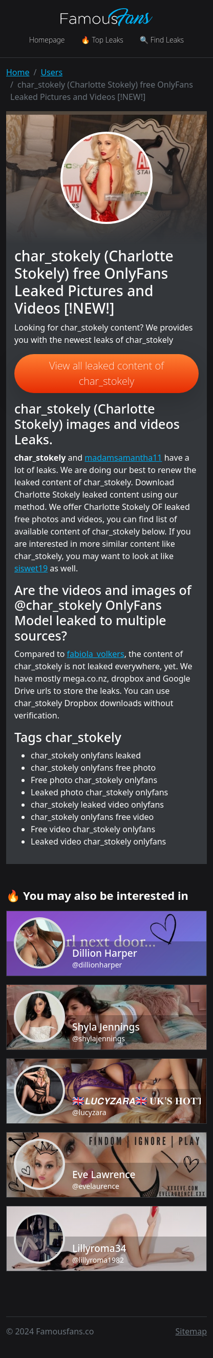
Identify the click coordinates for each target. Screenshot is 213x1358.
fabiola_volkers (95, 654)
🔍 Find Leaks (162, 40)
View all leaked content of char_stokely (106, 373)
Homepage (47, 40)
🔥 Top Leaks (102, 40)
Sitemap (191, 1331)
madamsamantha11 (123, 457)
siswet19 (31, 568)
